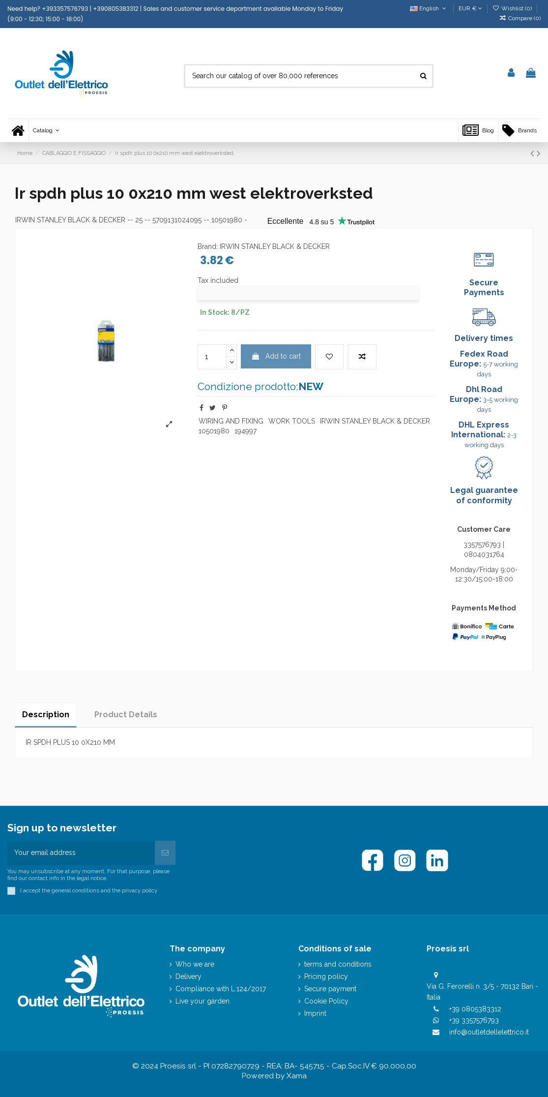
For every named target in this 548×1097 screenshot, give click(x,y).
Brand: (208, 246)
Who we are (194, 964)
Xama (297, 1075)
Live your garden (202, 1001)
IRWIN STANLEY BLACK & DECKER (70, 220)
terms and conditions (338, 964)
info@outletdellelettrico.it (489, 1032)
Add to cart (276, 356)
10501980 (214, 431)
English (429, 8)
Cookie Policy (326, 1001)
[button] (46, 130)
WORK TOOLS (291, 421)
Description (45, 714)
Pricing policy (326, 976)
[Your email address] (81, 853)
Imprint (315, 1013)
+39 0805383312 (475, 1009)
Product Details (125, 714)
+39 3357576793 (474, 1020)
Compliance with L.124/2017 (220, 989)
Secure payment (330, 989)
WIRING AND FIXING (231, 421)
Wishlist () (512, 8)
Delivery (188, 976)
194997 (245, 431)
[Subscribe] (165, 853)
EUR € (470, 8)
